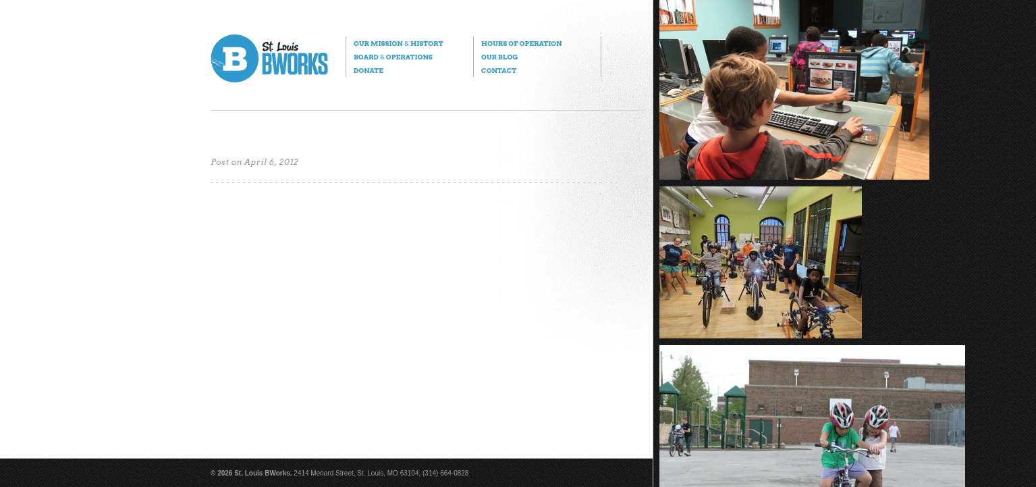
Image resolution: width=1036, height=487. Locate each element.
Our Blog (499, 57)
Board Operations (393, 57)
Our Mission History (398, 43)
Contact (498, 70)
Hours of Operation (521, 43)
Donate (368, 70)
